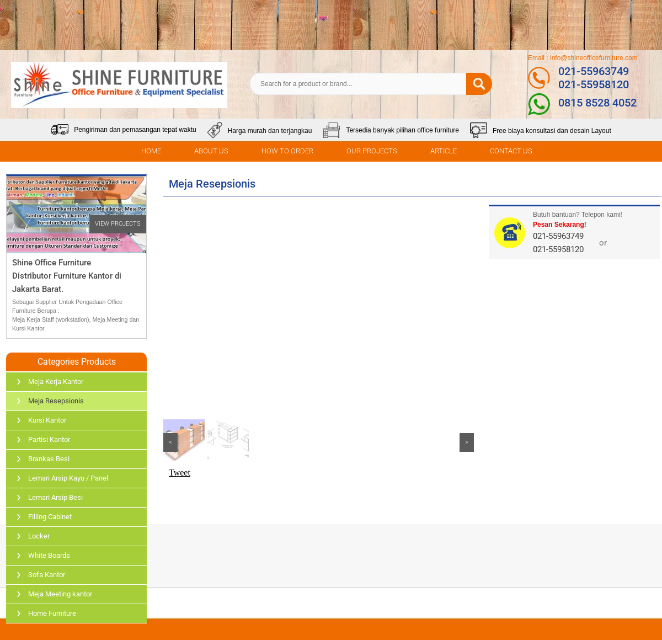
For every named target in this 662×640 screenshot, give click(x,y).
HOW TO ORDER (287, 151)
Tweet (179, 472)
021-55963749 (593, 71)
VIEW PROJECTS (118, 223)
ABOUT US (211, 151)
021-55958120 (593, 84)
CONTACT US (511, 151)
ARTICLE (443, 151)
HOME (151, 151)
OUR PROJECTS (371, 151)
